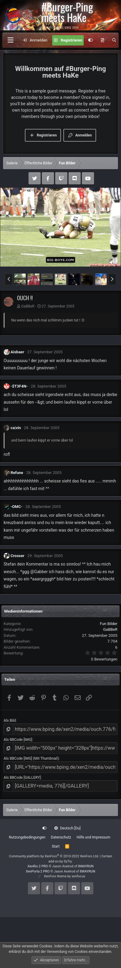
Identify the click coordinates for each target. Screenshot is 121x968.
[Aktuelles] (102, 40)
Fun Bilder (108, 623)
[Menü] (10, 40)
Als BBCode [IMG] (18, 740)
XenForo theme (55, 876)
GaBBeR (27, 306)
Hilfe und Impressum (93, 837)
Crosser (18, 555)
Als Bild (10, 720)
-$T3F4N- (19, 386)
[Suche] (114, 40)
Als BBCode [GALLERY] (22, 777)
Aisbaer (17, 352)
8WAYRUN (86, 866)
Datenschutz (61, 837)
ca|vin (16, 427)
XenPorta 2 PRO (37, 871)
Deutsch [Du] (67, 828)
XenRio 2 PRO (38, 866)
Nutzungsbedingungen (27, 837)
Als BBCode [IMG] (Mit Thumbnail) (31, 758)
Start (56, 846)
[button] (8, 279)
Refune (17, 472)
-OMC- (16, 506)
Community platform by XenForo (54, 856)
